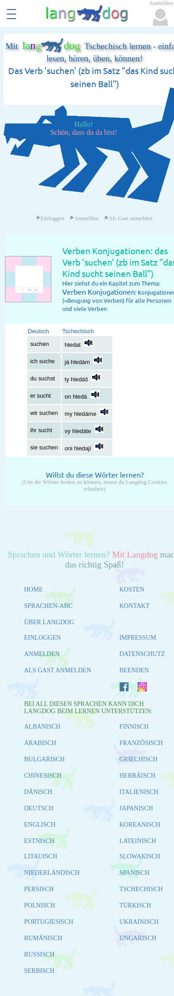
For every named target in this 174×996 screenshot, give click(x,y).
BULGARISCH (44, 759)
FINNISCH (134, 726)
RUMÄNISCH (43, 938)
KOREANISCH (139, 824)
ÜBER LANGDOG (49, 622)
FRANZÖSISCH (141, 743)
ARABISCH (40, 743)
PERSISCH (39, 889)
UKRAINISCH (139, 921)
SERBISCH (39, 970)
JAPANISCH (136, 808)
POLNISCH (39, 905)
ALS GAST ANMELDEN (57, 670)
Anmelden (84, 218)
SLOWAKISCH (139, 856)
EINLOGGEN (42, 637)
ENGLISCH (39, 824)
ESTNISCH (39, 841)
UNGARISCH (138, 938)
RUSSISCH (39, 954)
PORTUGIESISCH (48, 921)
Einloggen (50, 218)
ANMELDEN (42, 654)
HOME (33, 589)
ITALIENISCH (139, 792)
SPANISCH (134, 872)
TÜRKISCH (135, 905)
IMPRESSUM (137, 637)
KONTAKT (134, 605)
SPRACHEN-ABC (48, 605)
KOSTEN (131, 589)
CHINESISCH (42, 775)
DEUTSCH (39, 808)
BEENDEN (134, 670)
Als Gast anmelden (128, 218)
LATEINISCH (137, 841)
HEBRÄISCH (137, 775)
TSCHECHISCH (141, 889)
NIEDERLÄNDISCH (52, 872)
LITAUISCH (40, 856)
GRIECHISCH (138, 759)
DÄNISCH (38, 792)
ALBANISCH (42, 726)
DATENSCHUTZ (142, 654)
